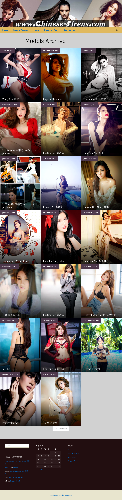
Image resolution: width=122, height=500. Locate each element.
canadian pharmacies (12, 461)
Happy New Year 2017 (16, 477)
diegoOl (7, 467)
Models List (72, 457)
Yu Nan (15, 467)
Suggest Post (51, 30)
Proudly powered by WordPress (61, 495)
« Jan (41, 470)
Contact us (69, 30)
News (36, 30)
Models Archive (20, 30)
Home (5, 30)
